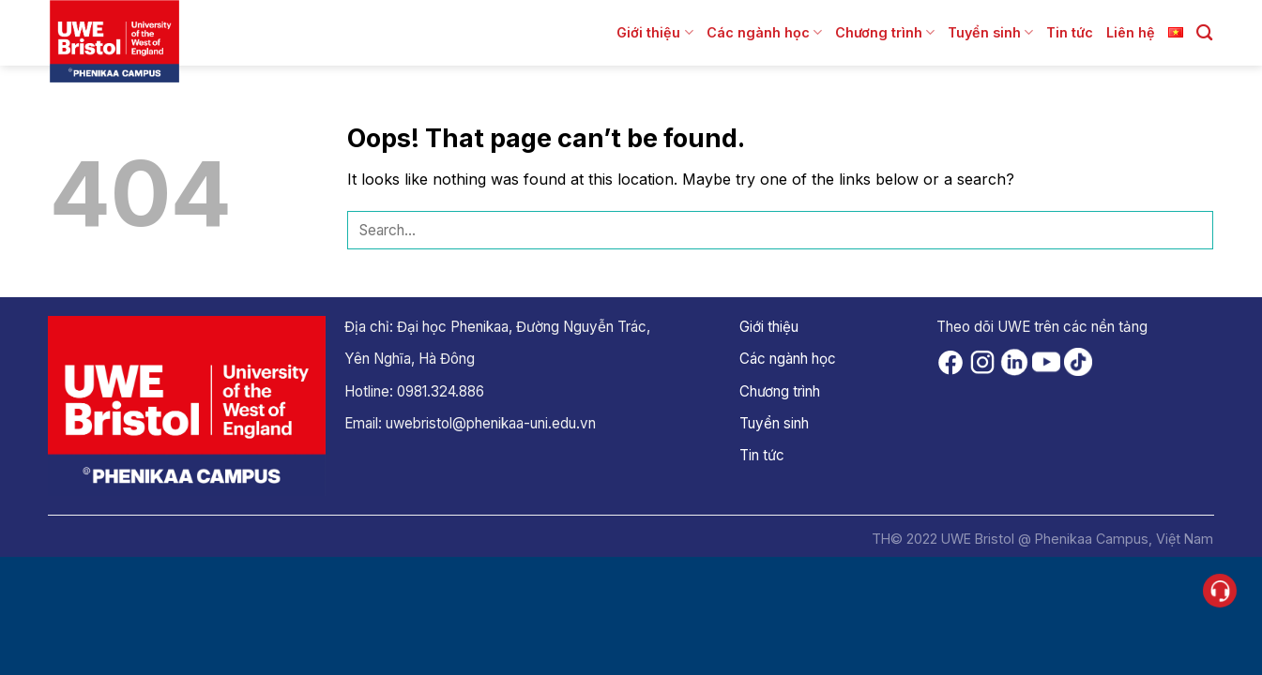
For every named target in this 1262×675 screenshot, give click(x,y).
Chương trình (885, 32)
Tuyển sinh (990, 32)
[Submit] (1194, 230)
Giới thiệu (654, 32)
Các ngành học (764, 32)
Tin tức (1069, 32)
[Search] (1204, 33)
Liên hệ (1130, 32)
